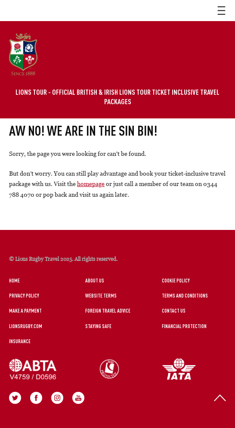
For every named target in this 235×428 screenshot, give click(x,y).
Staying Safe (98, 326)
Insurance (20, 341)
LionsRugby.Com (25, 326)
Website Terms (101, 295)
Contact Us (174, 310)
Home (14, 280)
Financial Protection (184, 326)
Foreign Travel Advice (107, 310)
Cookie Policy (176, 280)
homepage (91, 183)
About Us (94, 280)
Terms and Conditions (185, 295)
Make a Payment (25, 310)
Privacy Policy (24, 295)
